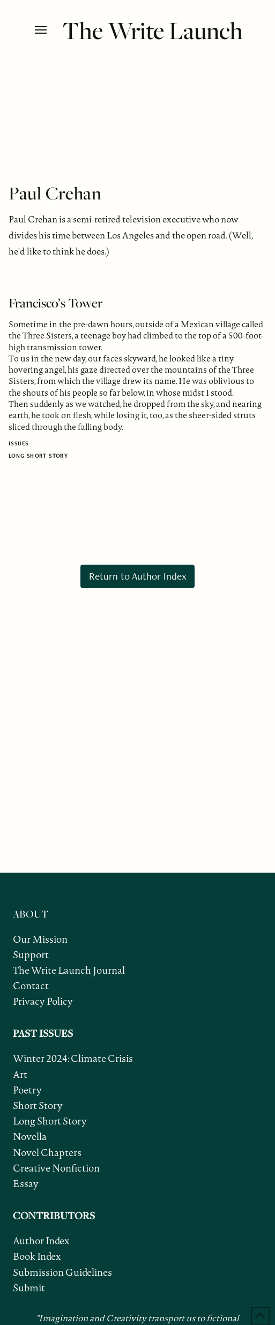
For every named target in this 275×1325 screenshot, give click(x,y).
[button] (46, 30)
